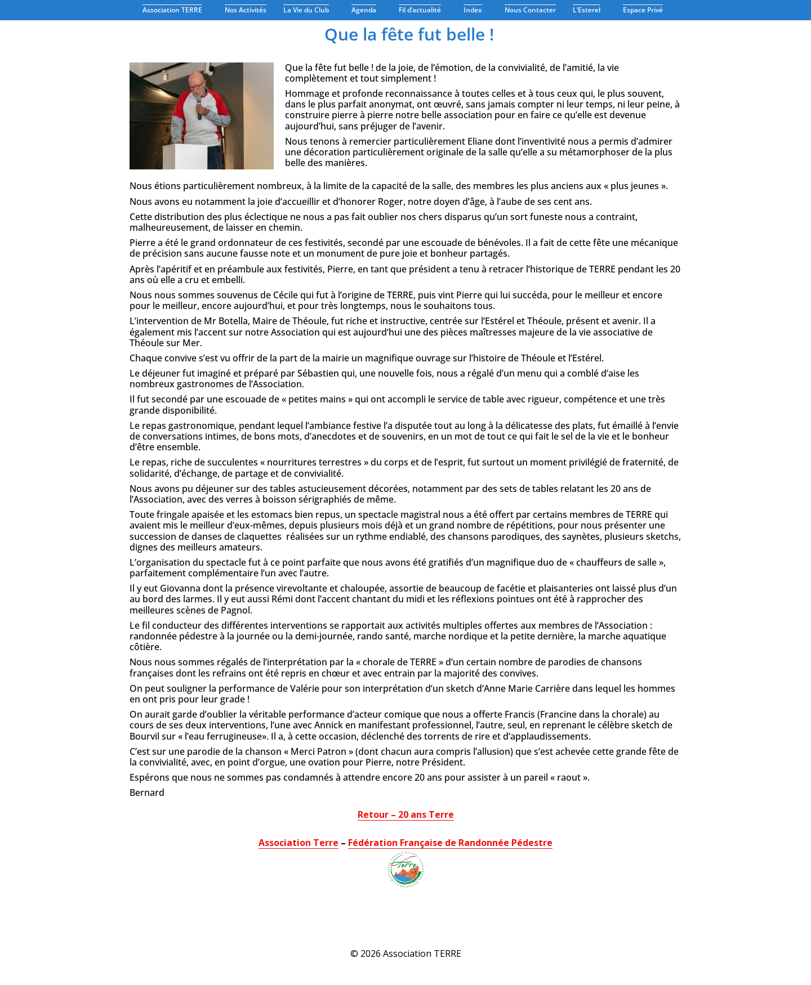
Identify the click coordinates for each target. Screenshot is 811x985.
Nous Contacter (530, 10)
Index (476, 10)
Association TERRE (175, 10)
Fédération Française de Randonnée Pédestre (450, 842)
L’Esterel (589, 10)
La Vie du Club (309, 10)
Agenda (366, 10)
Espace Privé (646, 10)
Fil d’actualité (423, 10)
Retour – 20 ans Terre (406, 814)
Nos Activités (245, 10)
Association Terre (298, 842)
